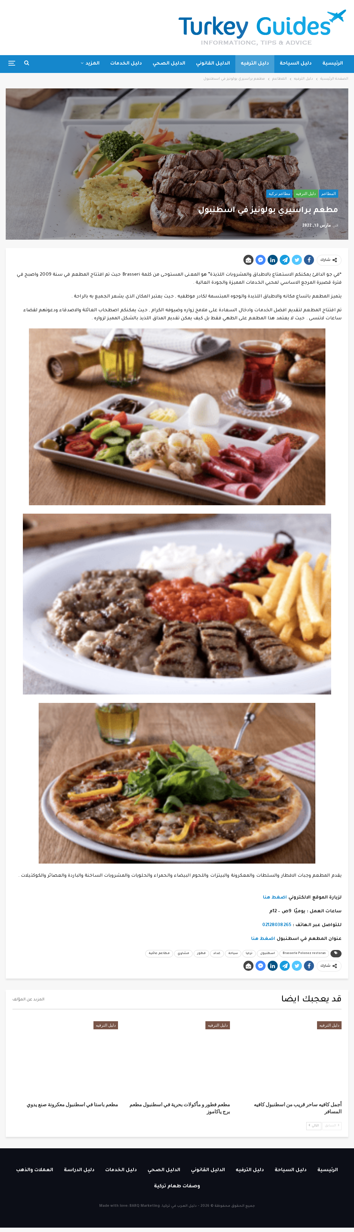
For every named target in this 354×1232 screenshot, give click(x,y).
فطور (201, 953)
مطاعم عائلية (159, 953)
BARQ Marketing (144, 1206)
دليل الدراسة (79, 1170)
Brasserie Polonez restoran (304, 953)
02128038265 (276, 925)
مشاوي (183, 953)
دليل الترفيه (255, 64)
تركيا (249, 953)
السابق (332, 1125)
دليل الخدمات (126, 64)
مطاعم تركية (279, 193)
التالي (314, 1125)
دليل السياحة (296, 64)
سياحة (233, 953)
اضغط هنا (275, 897)
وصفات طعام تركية (177, 1186)
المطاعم (328, 193)
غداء (217, 953)
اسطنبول (267, 953)
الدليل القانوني (213, 64)
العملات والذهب (34, 1170)
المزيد (92, 64)
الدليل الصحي (169, 64)
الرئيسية (332, 64)
